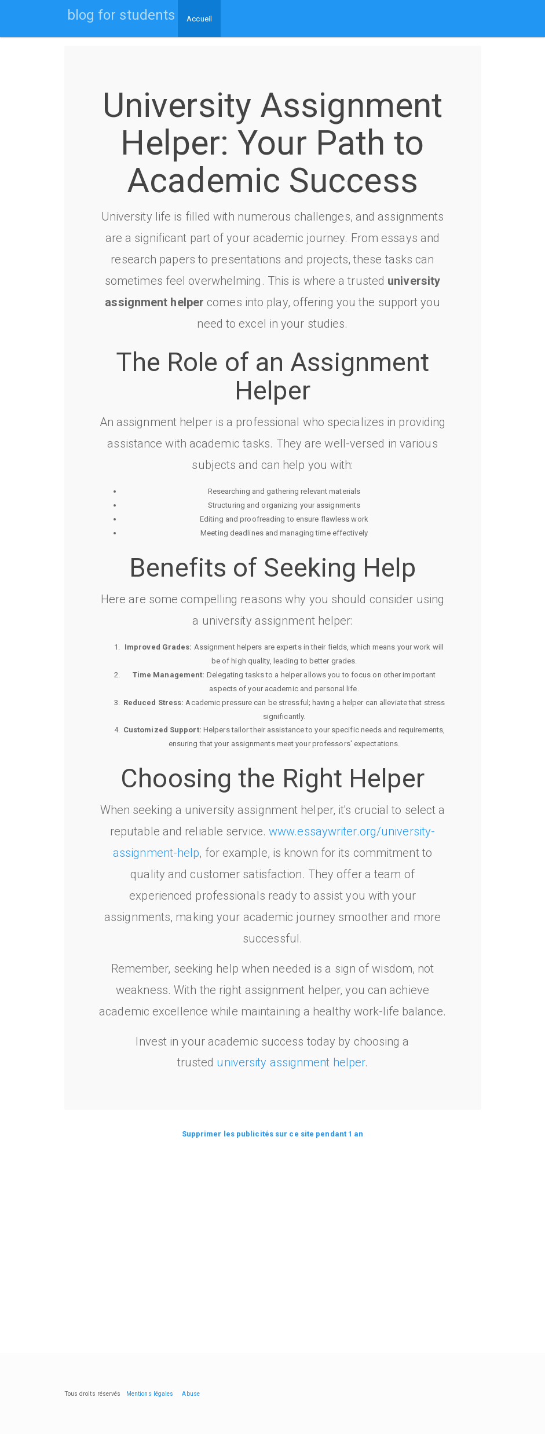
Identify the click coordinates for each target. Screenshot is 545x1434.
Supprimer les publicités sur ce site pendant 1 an (273, 1133)
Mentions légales (150, 1394)
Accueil (199, 18)
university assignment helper (291, 1062)
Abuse (191, 1394)
